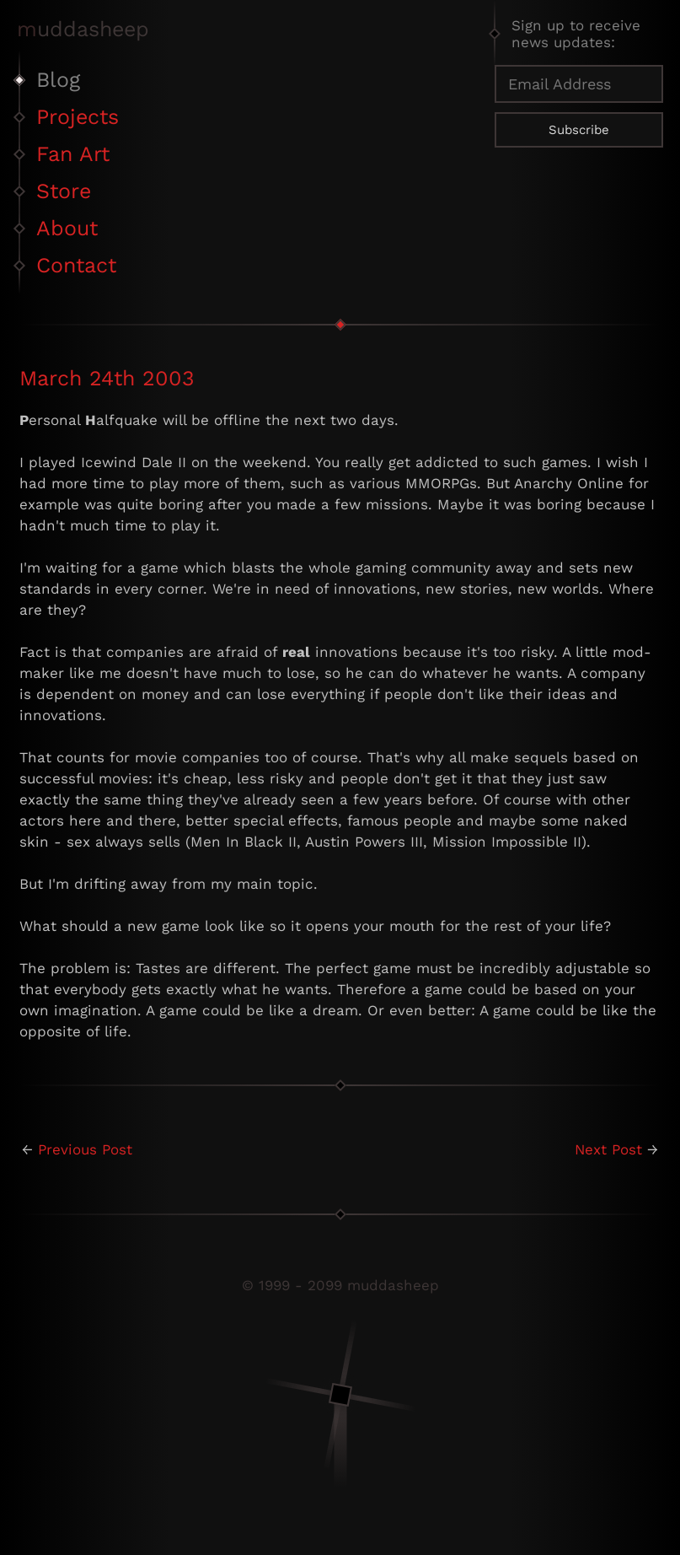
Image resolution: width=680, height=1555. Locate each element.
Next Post (608, 1149)
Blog (58, 79)
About (67, 228)
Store (63, 191)
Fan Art (73, 154)
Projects (77, 117)
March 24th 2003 (107, 378)
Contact (76, 265)
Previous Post (85, 1149)
